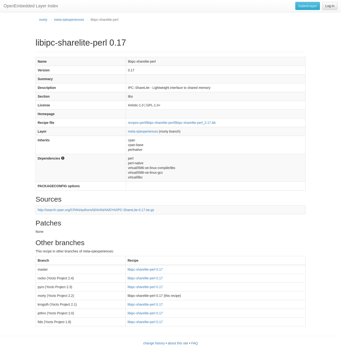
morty (43, 20)
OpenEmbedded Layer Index (31, 6)
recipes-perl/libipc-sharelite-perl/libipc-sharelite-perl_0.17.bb (171, 123)
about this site (178, 343)
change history (154, 343)
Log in (329, 6)
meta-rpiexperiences (69, 20)
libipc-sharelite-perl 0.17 (145, 269)
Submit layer (307, 6)
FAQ (194, 343)
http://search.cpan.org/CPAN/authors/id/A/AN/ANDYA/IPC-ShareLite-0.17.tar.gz (96, 210)
